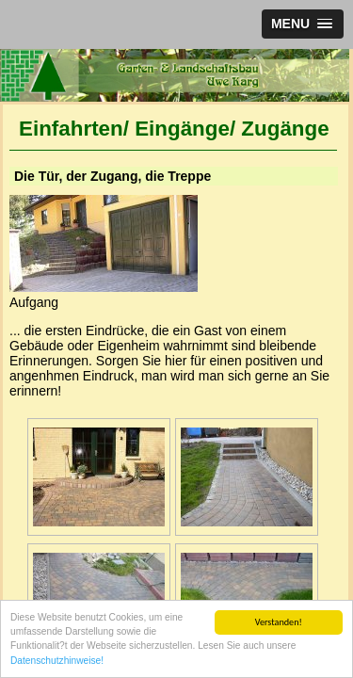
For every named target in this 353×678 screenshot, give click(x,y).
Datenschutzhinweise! (57, 661)
